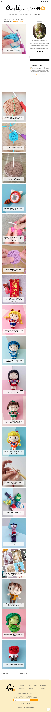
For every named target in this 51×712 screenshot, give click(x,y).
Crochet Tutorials (33, 685)
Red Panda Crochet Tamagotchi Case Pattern (13, 209)
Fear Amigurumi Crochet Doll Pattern (13, 543)
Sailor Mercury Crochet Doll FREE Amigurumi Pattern (14, 361)
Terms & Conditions (22, 686)
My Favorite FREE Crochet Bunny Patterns (14, 574)
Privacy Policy (22, 688)
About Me (22, 683)
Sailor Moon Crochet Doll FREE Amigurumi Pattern (13, 330)
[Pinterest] (43, 1)
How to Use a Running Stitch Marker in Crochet (13, 118)
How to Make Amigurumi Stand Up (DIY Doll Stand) (14, 178)
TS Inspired (42, 688)
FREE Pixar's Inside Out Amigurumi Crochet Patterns (13, 513)
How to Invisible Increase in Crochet (14, 148)
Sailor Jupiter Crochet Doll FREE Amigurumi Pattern (14, 422)
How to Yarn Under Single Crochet (13, 483)
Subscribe (34, 700)
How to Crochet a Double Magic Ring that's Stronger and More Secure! (13, 239)
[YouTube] (47, 1)
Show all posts (18, 21)
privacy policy (38, 74)
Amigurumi (32, 686)
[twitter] (37, 52)
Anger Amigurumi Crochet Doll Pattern (14, 665)
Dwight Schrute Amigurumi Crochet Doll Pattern (14, 604)
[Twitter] (41, 1)
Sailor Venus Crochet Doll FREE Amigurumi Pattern (13, 452)
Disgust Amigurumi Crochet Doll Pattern (13, 635)
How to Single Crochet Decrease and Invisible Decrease (13, 49)
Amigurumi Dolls (32, 688)
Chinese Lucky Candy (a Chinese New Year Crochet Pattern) (14, 300)
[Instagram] (45, 1)
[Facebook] (39, 1)
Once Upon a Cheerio (30, 707)
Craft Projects (42, 683)
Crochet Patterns (32, 683)
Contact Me (22, 685)
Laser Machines (42, 685)
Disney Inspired (42, 686)
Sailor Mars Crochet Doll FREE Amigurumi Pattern (14, 391)
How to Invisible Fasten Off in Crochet (14, 270)
